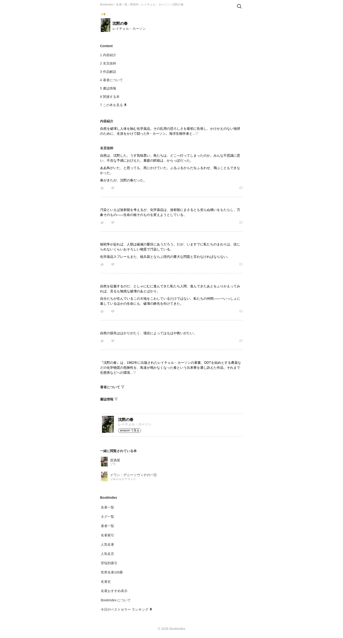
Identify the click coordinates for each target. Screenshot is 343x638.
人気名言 (107, 554)
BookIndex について (116, 600)
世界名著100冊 (112, 572)
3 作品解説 (108, 72)
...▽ (195, 133)
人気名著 (107, 544)
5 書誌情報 (108, 88)
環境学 (134, 4)
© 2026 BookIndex (171, 629)
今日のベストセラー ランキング (126, 609)
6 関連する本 (110, 97)
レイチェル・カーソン (155, 4)
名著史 (106, 581)
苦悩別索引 (109, 563)
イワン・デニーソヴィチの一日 (133, 475)
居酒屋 (115, 460)
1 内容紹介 (108, 55)
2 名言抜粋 (108, 63)
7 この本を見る (113, 105)
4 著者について (111, 80)
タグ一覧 (107, 516)
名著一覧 (121, 4)
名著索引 (107, 535)
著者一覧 (107, 526)
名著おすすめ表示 (114, 591)
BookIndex (107, 4)
